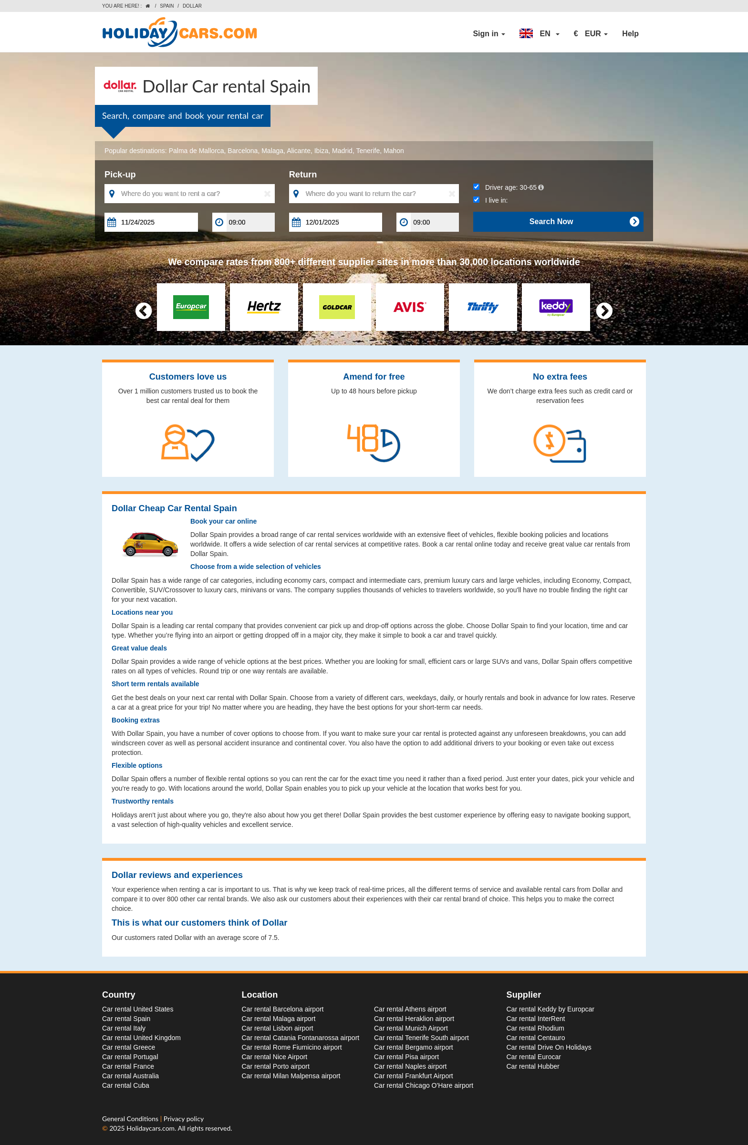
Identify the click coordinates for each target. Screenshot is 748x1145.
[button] (539, 34)
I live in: (490, 200)
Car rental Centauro (536, 1038)
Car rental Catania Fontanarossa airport (301, 1038)
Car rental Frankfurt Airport (413, 1076)
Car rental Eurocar (534, 1057)
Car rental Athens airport (410, 1009)
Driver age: (508, 187)
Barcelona (243, 151)
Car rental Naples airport (410, 1066)
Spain (167, 6)
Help (630, 34)
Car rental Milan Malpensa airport (291, 1076)
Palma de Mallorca (196, 151)
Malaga (272, 151)
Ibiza (321, 151)
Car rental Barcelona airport (283, 1009)
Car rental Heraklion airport (414, 1018)
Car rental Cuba (125, 1085)
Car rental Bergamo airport (413, 1047)
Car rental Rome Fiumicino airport (292, 1047)
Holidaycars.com (150, 1128)
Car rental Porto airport (276, 1066)
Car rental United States (137, 1009)
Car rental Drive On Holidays (549, 1047)
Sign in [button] (489, 34)
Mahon (394, 151)
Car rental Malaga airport (279, 1018)
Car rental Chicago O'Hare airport (423, 1085)
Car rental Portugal (130, 1057)
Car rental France (128, 1066)
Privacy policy (184, 1118)
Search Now (584, 222)
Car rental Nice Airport (275, 1057)
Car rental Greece (128, 1047)
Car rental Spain (126, 1018)
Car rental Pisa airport (406, 1057)
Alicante (299, 151)
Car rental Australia (130, 1076)
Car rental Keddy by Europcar (550, 1009)
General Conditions (131, 1118)
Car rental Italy (123, 1028)
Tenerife (368, 151)
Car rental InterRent (536, 1018)
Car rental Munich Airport (411, 1028)
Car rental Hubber (533, 1066)
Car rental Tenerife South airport (421, 1038)
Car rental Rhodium (535, 1028)
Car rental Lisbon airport (277, 1028)
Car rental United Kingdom (141, 1038)
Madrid (342, 151)
